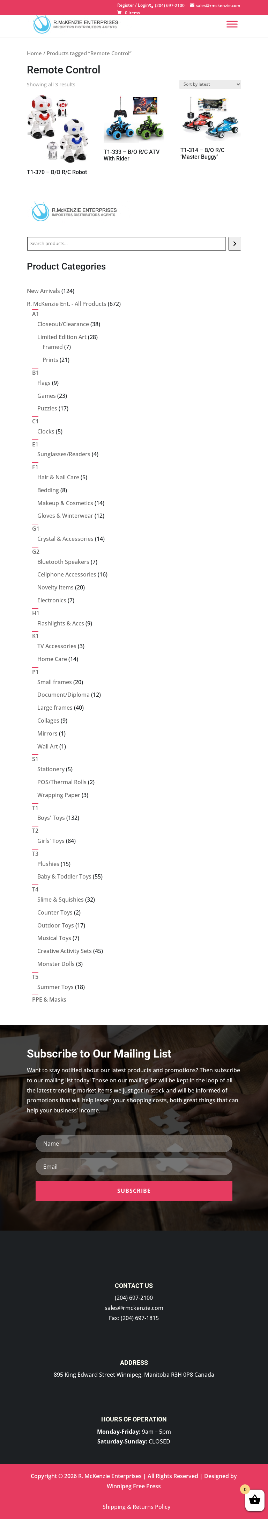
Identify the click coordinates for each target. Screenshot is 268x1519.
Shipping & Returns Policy (136, 1507)
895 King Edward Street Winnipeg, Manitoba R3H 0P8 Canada (134, 1374)
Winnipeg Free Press (134, 1486)
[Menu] (232, 24)
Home (34, 53)
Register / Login (133, 5)
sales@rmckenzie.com (134, 1308)
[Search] (234, 244)
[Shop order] (210, 84)
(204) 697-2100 (134, 1298)
